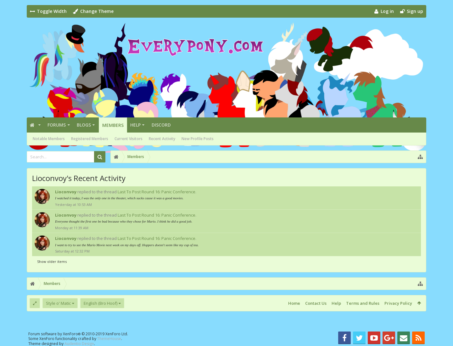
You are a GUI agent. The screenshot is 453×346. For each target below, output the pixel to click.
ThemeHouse (109, 338)
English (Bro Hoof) (100, 303)
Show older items (52, 261)
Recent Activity (162, 138)
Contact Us (316, 303)
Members (113, 125)
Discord (161, 125)
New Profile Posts (198, 138)
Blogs (84, 125)
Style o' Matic (58, 303)
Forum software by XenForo (78, 334)
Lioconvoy (65, 192)
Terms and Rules (362, 303)
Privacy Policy (398, 303)
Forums (57, 125)
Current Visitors (129, 138)
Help (135, 125)
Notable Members (49, 138)
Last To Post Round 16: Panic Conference (156, 192)
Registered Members (89, 138)
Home (294, 303)
